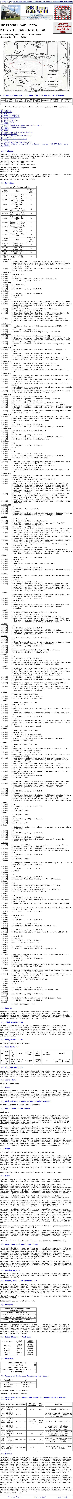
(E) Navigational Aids (10, 117)
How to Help (47, 1)
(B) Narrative (6, 112)
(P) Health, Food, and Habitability (15, 136)
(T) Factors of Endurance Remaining (15, 142)
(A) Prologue (5, 110)
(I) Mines (4, 124)
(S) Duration (5, 141)
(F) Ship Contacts (8, 119)
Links (54, 1)
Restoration (39, 1)
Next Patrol (62, 1497)
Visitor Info (31, 1)
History (9, 1)
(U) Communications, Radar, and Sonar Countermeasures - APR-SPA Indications (34, 144)
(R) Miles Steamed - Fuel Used (13, 139)
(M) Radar (4, 130)
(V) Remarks (5, 146)
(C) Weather (5, 114)
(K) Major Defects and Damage (13, 127)
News (3, 2)
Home (3, 1)
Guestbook (10, 2)
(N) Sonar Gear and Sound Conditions (16, 132)
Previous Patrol (14, 1497)
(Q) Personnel (6, 137)
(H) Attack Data (7, 122)
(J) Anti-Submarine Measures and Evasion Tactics (21, 125)
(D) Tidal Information (10, 115)
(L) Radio (4, 129)
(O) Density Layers (8, 134)
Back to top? (40, 1497)
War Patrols (23, 1)
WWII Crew (15, 1)
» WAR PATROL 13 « (66, 1)
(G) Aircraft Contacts (10, 120)
